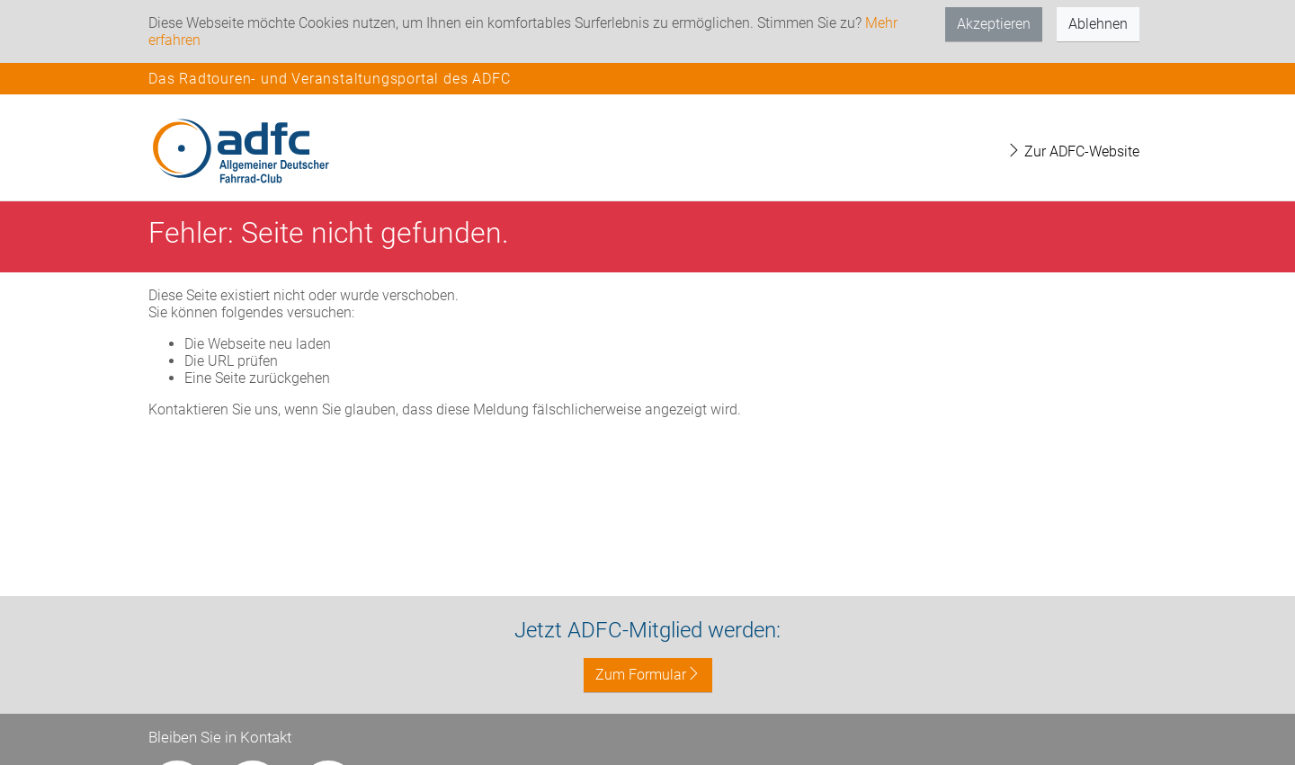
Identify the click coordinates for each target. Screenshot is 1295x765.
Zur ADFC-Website (1072, 151)
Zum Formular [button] (648, 674)
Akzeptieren (994, 23)
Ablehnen (1098, 23)
